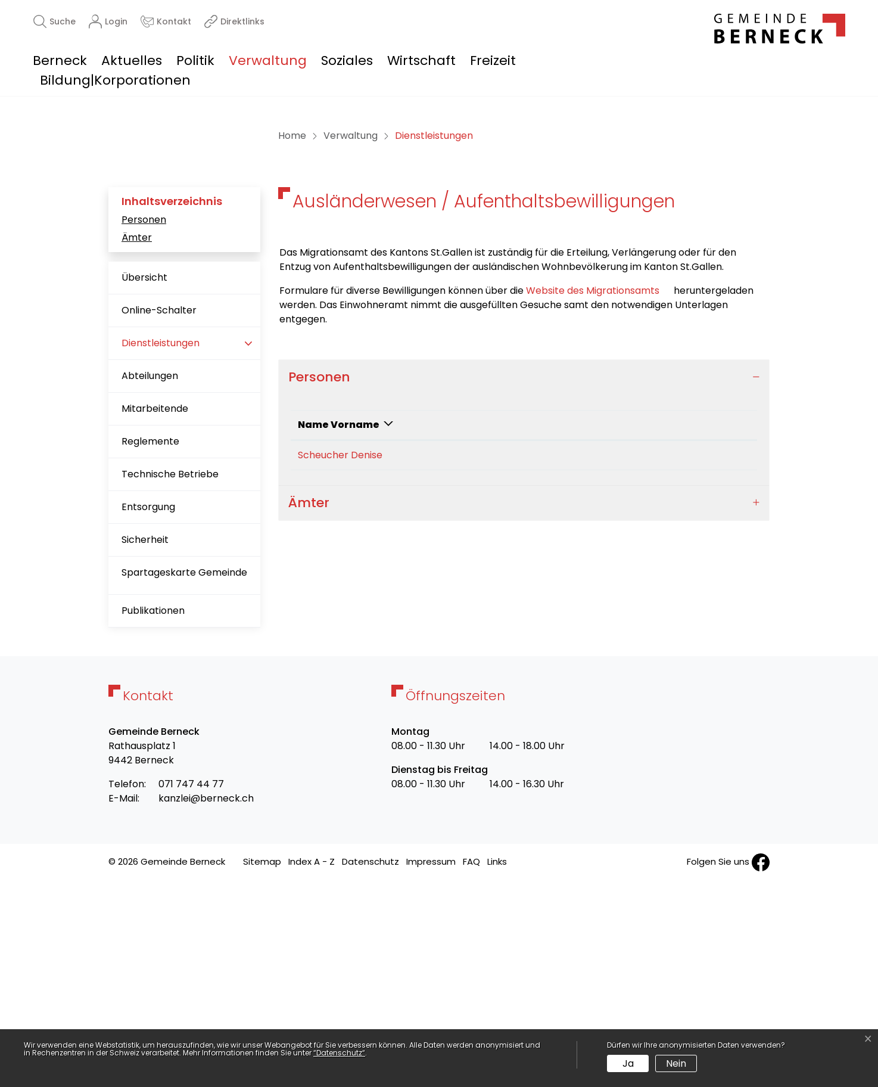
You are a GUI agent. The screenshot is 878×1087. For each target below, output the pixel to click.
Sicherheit (145, 744)
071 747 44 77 (191, 989)
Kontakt (592, 629)
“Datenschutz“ (339, 1053)
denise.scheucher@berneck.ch (643, 660)
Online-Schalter (159, 515)
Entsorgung (148, 712)
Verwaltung (268, 60)
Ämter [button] (308, 707)
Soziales (347, 60)
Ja (628, 1063)
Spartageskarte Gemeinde (184, 777)
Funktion (449, 629)
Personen (144, 424)
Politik (195, 60)
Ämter (137, 442)
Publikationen (153, 815)
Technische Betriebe (170, 679)
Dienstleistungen (160, 552)
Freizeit (493, 60)
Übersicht (144, 482)
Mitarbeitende (155, 613)
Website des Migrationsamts (598, 495)
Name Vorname (338, 629)
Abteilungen (150, 581)
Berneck (60, 60)
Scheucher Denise (340, 660)
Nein (676, 1063)
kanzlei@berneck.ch (206, 1003)
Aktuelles (131, 60)
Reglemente (150, 646)
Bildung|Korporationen (115, 80)
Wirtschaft (421, 60)
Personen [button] (319, 581)
